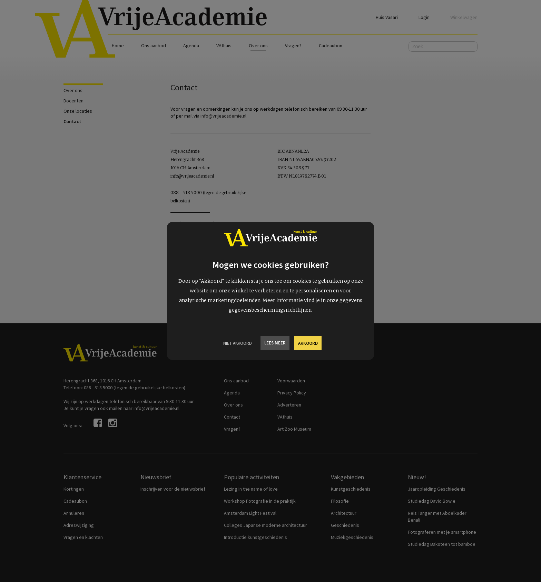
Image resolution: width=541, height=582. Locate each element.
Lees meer (275, 343)
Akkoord (308, 343)
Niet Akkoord (237, 343)
